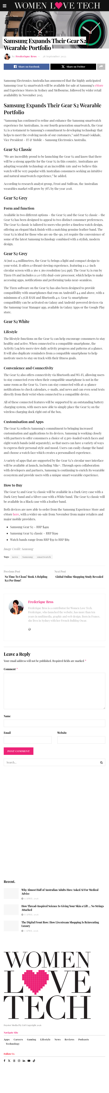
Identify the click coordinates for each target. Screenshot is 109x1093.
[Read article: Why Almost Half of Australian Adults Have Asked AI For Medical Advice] (11, 896)
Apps (7, 1042)
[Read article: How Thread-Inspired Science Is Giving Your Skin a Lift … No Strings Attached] (11, 912)
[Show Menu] (4, 5)
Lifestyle (45, 1042)
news (15, 557)
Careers (18, 1042)
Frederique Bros (26, 56)
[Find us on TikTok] (34, 1063)
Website (62, 735)
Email (7, 735)
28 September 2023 (54, 56)
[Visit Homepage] (57, 5)
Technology (13, 1046)
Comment (11, 672)
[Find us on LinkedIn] (24, 1063)
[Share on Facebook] (26, 67)
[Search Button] (101, 765)
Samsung (27, 557)
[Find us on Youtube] (29, 1063)
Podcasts (83, 1042)
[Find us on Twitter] (9, 1063)
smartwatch (44, 557)
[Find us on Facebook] (4, 1063)
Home (7, 16)
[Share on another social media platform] (101, 67)
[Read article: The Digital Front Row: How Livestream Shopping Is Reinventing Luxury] (11, 928)
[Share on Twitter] (73, 67)
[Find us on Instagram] (19, 1063)
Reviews (69, 1042)
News (15, 16)
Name (7, 719)
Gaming (31, 1042)
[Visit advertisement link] (54, 825)
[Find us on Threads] (14, 1063)
